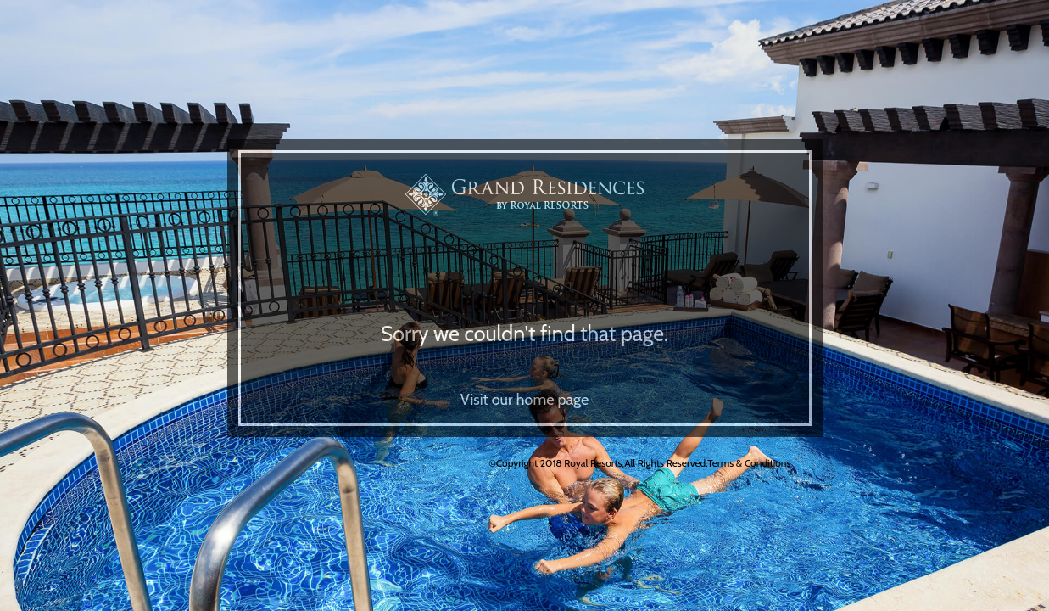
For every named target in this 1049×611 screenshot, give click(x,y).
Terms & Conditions (748, 463)
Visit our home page (524, 399)
